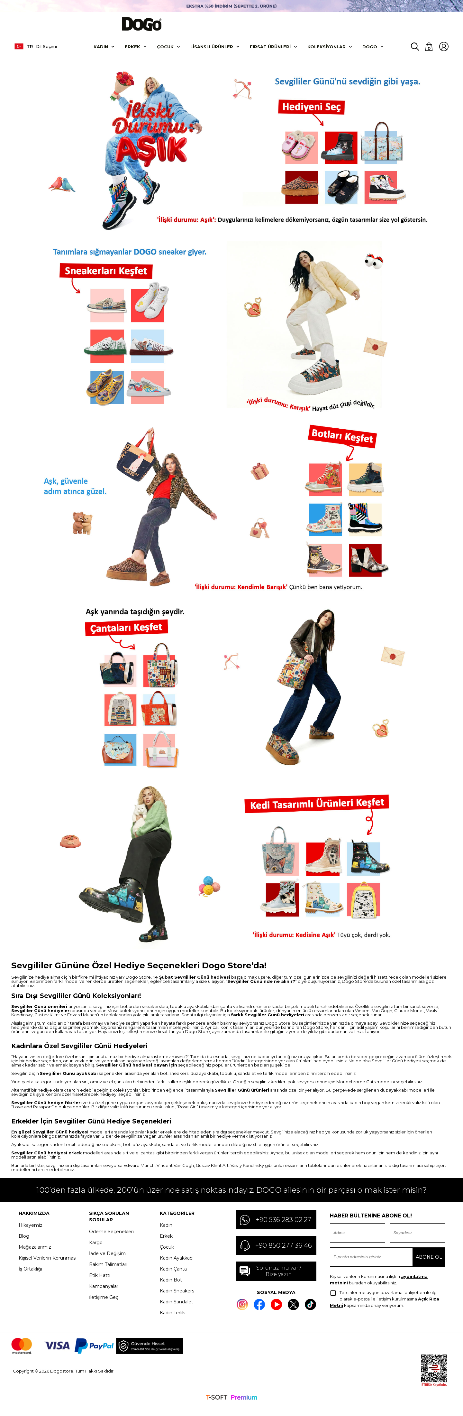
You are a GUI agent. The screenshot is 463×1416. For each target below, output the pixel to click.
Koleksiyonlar (326, 52)
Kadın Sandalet (176, 1307)
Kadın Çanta (173, 1275)
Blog (24, 1242)
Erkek (132, 52)
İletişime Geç (103, 1303)
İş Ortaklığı (30, 1275)
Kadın (101, 52)
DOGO (369, 52)
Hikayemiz (30, 1231)
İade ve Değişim (107, 1259)
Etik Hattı (99, 1281)
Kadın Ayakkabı (177, 1264)
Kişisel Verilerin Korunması (48, 1264)
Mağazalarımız (35, 1253)
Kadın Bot (171, 1286)
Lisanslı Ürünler (211, 52)
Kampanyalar (103, 1292)
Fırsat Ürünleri (270, 52)
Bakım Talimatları (108, 1270)
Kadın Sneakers (177, 1297)
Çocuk (165, 52)
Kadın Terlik (172, 1318)
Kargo (96, 1248)
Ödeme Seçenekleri (111, 1237)
